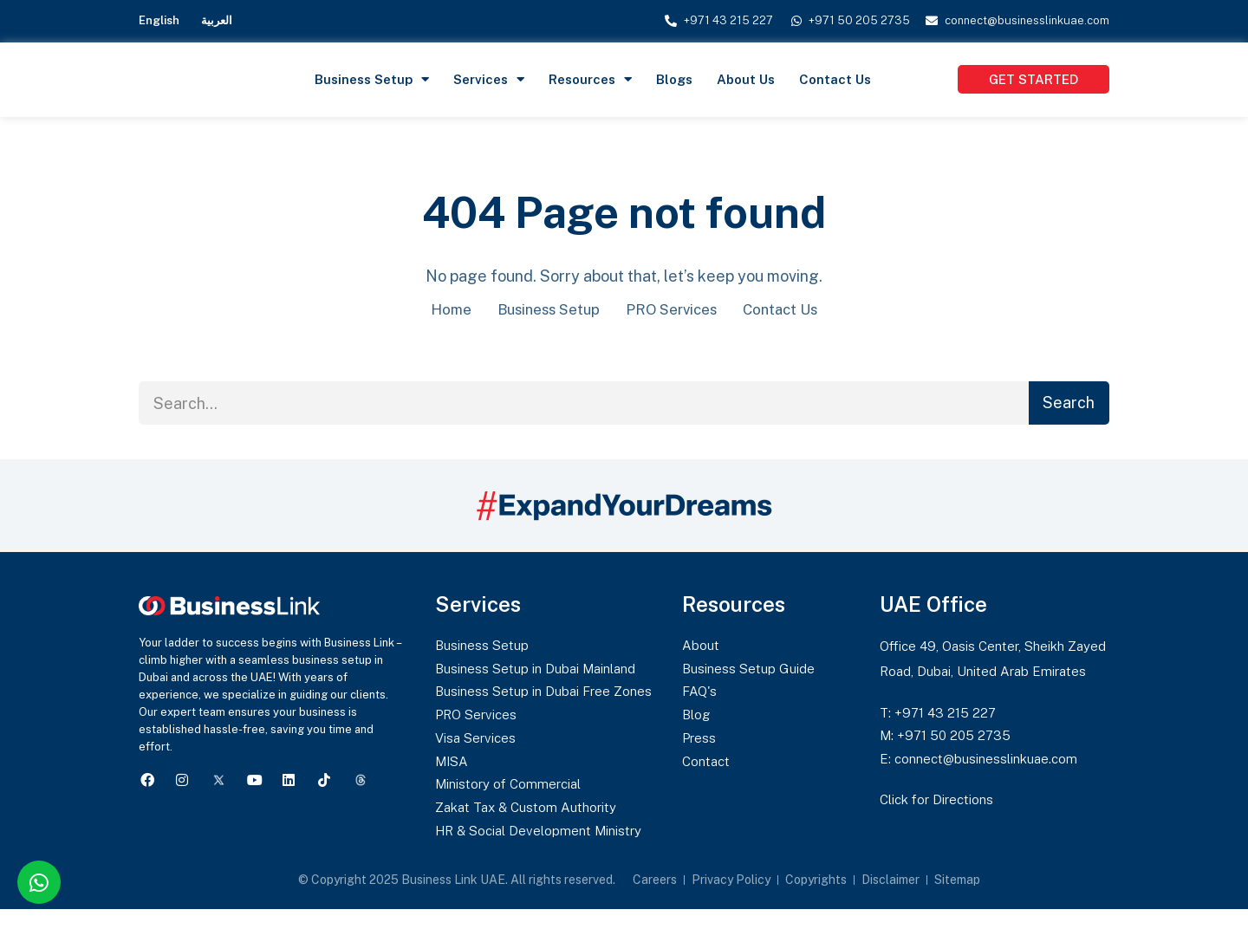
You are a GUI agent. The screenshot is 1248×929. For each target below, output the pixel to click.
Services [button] (488, 79)
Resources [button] (590, 79)
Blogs (674, 79)
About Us (746, 79)
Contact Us (835, 79)
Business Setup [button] (372, 79)
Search (1069, 404)
